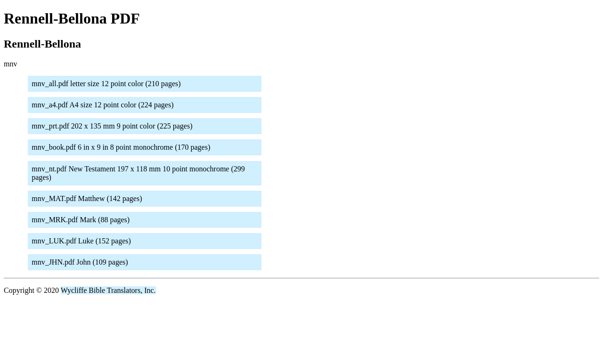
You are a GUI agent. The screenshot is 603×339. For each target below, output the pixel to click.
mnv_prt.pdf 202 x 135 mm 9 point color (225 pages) (112, 126)
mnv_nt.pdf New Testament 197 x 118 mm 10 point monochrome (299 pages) (138, 173)
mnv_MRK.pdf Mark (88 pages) (81, 220)
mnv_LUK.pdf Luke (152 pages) (81, 241)
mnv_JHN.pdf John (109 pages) (80, 262)
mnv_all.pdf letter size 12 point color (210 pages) (106, 84)
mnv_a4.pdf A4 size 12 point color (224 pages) (102, 105)
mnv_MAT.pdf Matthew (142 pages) (87, 198)
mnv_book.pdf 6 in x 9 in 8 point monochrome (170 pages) (121, 147)
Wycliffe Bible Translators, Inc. (108, 290)
